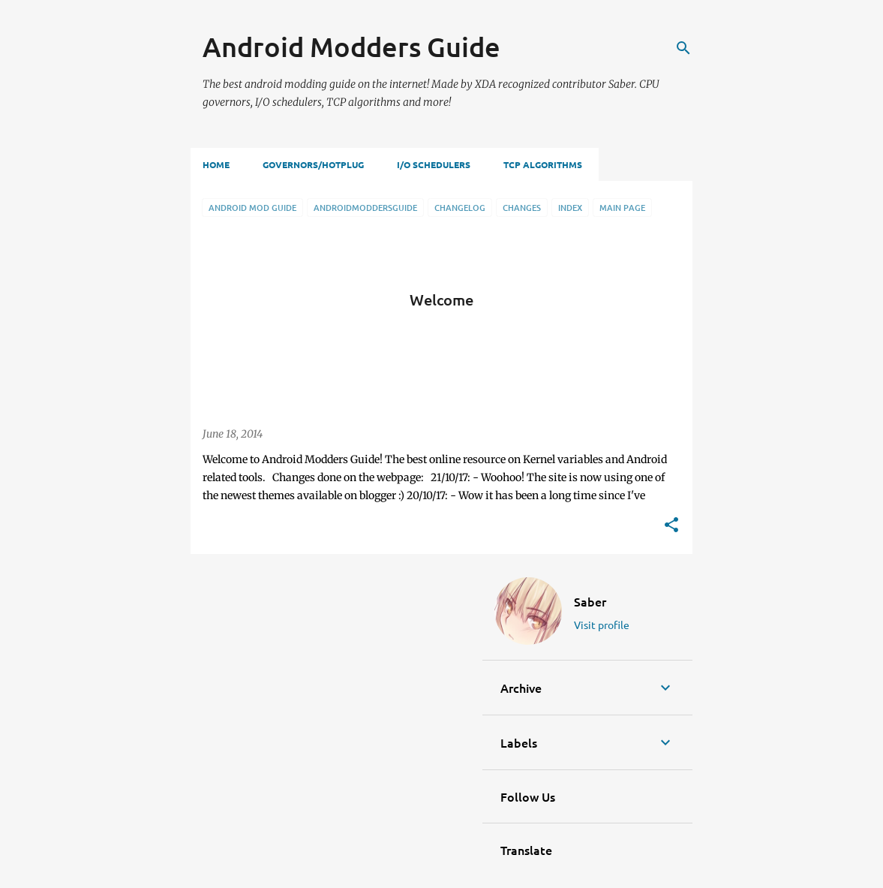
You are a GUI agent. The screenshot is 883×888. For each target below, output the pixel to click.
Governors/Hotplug (313, 164)
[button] (671, 526)
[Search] (683, 48)
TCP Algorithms (542, 164)
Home (216, 164)
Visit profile (601, 624)
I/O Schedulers (433, 164)
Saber (590, 601)
